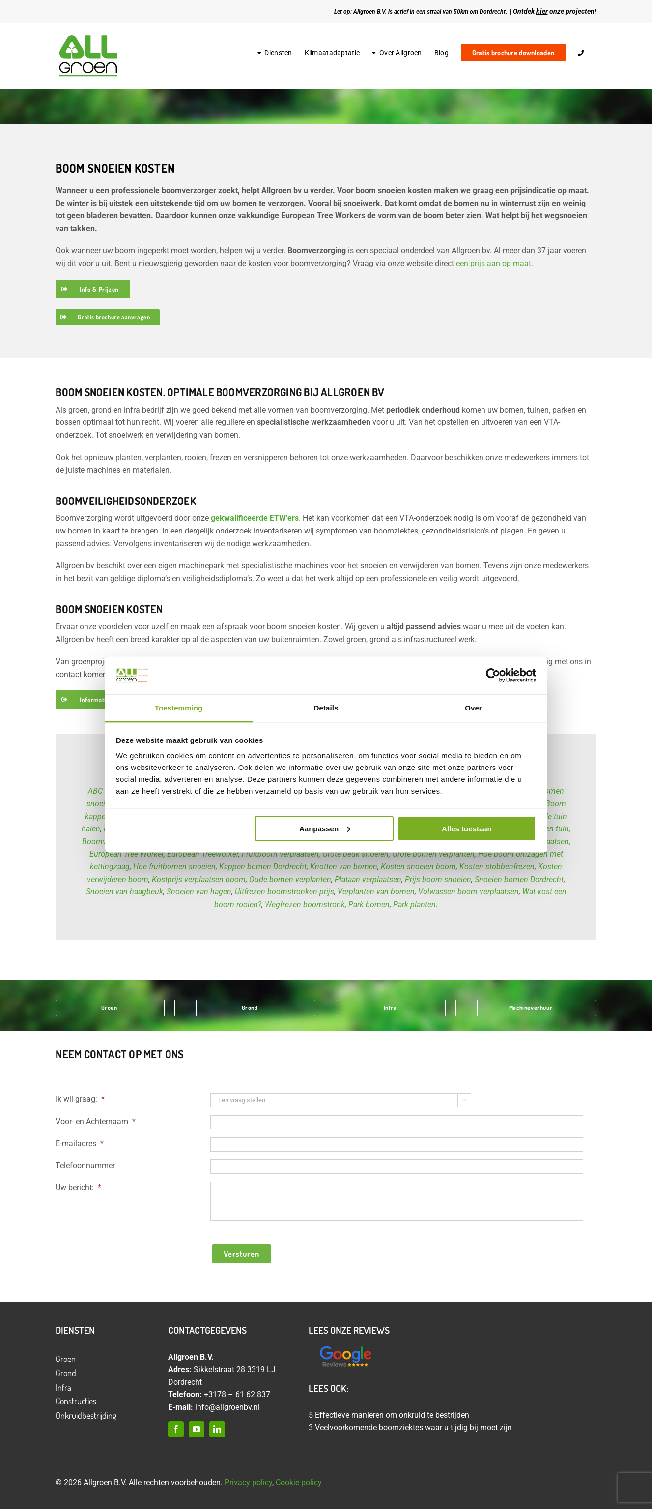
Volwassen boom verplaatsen (468, 891)
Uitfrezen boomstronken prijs (284, 891)
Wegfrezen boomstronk (305, 904)
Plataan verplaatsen (368, 879)
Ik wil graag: (80, 1099)
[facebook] (176, 1429)
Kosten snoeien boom (418, 866)
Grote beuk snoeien (355, 853)
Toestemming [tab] (179, 708)
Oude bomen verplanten (290, 879)
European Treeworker (202, 853)
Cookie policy (299, 1482)
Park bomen (369, 904)
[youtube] (196, 1429)
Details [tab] (326, 708)
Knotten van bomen (343, 866)
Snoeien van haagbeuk (124, 891)
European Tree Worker (126, 853)
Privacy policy (248, 1482)
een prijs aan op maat (493, 263)
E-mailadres (80, 1143)
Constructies (76, 1400)
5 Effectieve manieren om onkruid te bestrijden (389, 1415)
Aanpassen (324, 828)
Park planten (414, 904)
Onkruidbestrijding (86, 1415)
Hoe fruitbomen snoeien (174, 866)
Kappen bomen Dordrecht (263, 866)
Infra (63, 1387)
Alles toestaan (467, 828)
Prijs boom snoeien (438, 879)
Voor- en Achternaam (96, 1121)
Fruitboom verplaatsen (280, 853)
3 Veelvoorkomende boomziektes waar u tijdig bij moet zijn (410, 1427)
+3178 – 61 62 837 (237, 1394)
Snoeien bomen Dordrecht (519, 879)
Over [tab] (473, 708)
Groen (66, 1358)
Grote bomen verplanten (433, 853)
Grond (66, 1372)
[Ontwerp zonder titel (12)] (345, 1346)
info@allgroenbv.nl (227, 1407)
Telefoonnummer (85, 1165)
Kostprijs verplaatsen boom (199, 879)
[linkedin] (217, 1429)
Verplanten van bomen (376, 891)
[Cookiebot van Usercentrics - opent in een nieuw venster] (493, 675)
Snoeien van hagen (199, 891)
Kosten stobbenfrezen (497, 866)
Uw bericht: (78, 1187)
